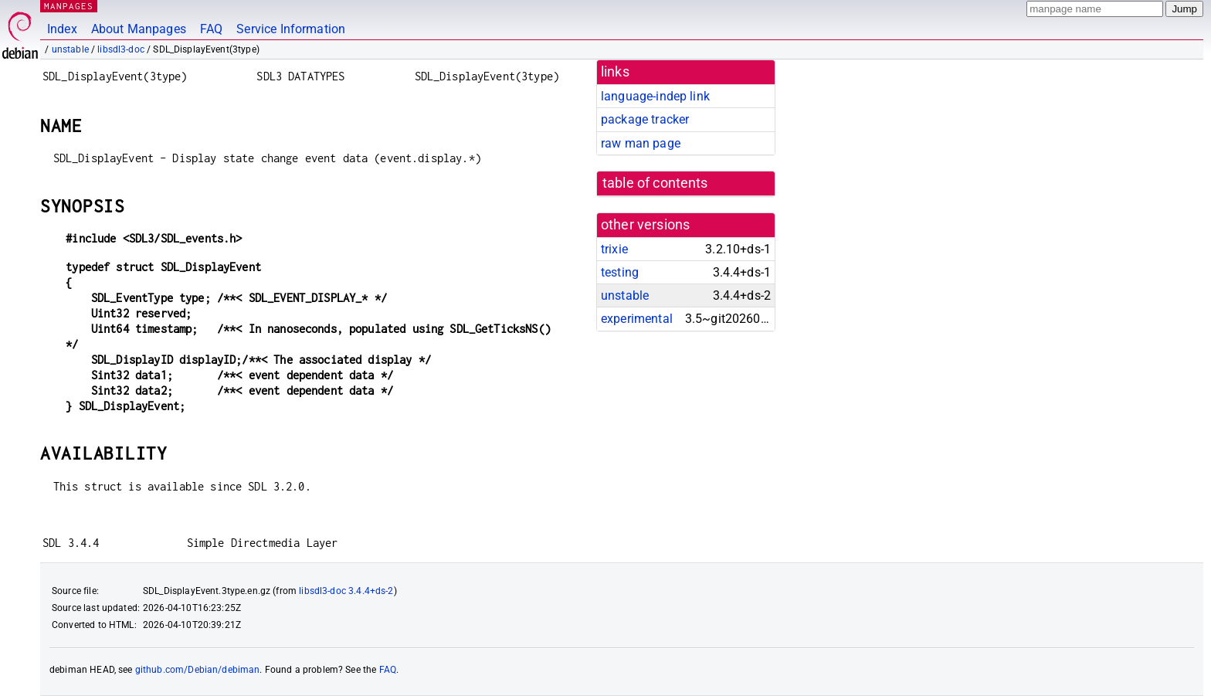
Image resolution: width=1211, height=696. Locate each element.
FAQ (211, 29)
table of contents (655, 183)
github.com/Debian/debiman (197, 669)
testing (620, 272)
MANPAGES (68, 6)
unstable (70, 49)
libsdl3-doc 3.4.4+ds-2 (346, 591)
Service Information (290, 29)
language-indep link (655, 96)
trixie (614, 249)
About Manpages (138, 29)
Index (62, 29)
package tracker (645, 119)
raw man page (640, 143)
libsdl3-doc (120, 49)
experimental (637, 318)
